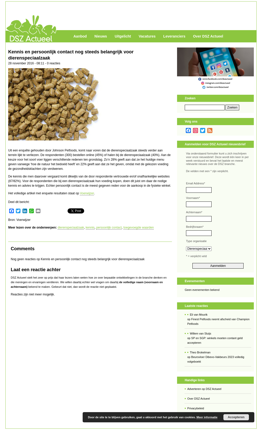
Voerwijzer (87, 193)
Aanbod (80, 36)
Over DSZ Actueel (208, 36)
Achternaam (194, 212)
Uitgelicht (123, 36)
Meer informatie (206, 417)
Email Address (195, 183)
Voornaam (193, 197)
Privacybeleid (195, 408)
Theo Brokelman (200, 352)
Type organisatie (196, 241)
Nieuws (100, 36)
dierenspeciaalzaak (71, 227)
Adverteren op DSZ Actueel (204, 388)
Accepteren (236, 417)
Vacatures (147, 36)
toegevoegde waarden (138, 227)
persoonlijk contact (109, 227)
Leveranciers (174, 36)
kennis (90, 227)
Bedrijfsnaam (194, 226)
